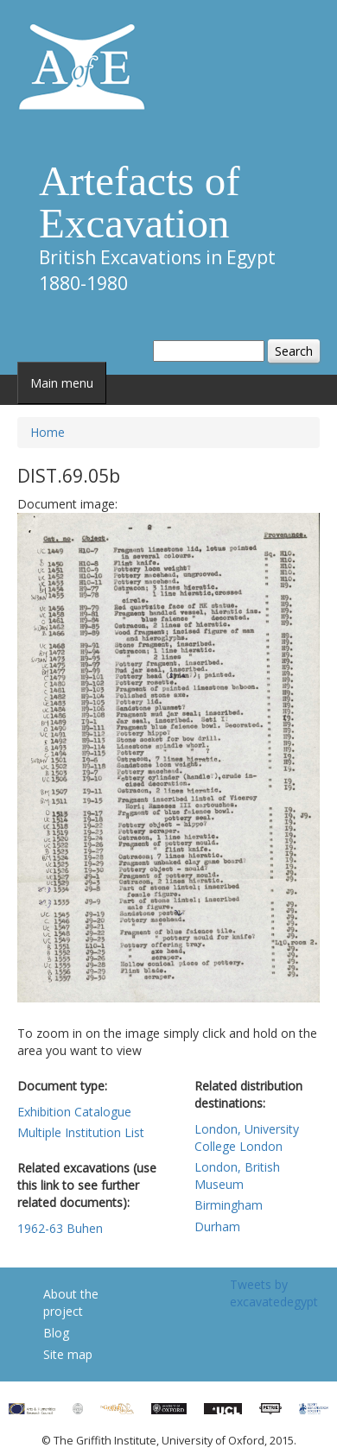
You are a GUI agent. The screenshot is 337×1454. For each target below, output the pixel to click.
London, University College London (246, 1137)
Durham (217, 1226)
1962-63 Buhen (60, 1228)
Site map (67, 1354)
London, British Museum (237, 1175)
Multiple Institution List (80, 1132)
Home (47, 432)
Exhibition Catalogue (74, 1111)
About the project (71, 1302)
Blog (56, 1332)
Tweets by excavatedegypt (274, 1293)
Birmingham (228, 1205)
